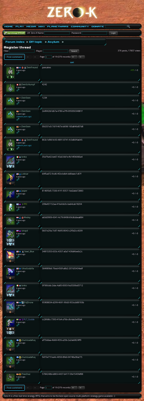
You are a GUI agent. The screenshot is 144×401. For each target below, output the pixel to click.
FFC (25, 204)
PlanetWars (57, 26)
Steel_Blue (29, 251)
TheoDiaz (25, 374)
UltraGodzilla (27, 268)
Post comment (14, 56)
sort (72, 62)
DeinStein (25, 97)
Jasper (24, 190)
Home (8, 26)
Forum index (15, 41)
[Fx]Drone (28, 302)
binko (24, 156)
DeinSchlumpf (28, 84)
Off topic (35, 41)
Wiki (41, 26)
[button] (113, 33)
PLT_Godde (29, 319)
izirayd (24, 230)
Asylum (53, 41)
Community (80, 26)
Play (20, 26)
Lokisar (24, 173)
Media (31, 26)
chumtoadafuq (28, 340)
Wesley (27, 217)
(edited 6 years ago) (23, 116)
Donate (97, 26)
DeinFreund (32, 67)
